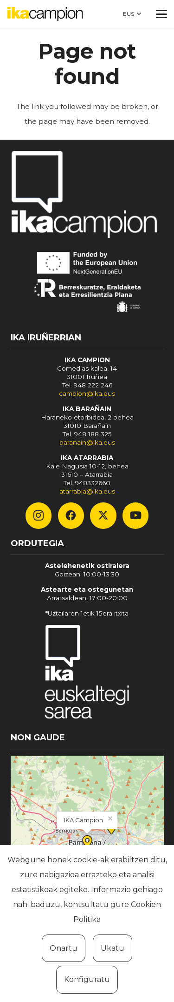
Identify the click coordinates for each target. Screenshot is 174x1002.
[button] (131, 14)
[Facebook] (71, 515)
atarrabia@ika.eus (87, 491)
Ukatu (112, 948)
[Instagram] (39, 515)
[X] (103, 515)
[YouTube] (135, 515)
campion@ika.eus (87, 393)
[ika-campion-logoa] (45, 14)
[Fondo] (87, 673)
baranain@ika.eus (87, 442)
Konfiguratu (87, 979)
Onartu (63, 948)
